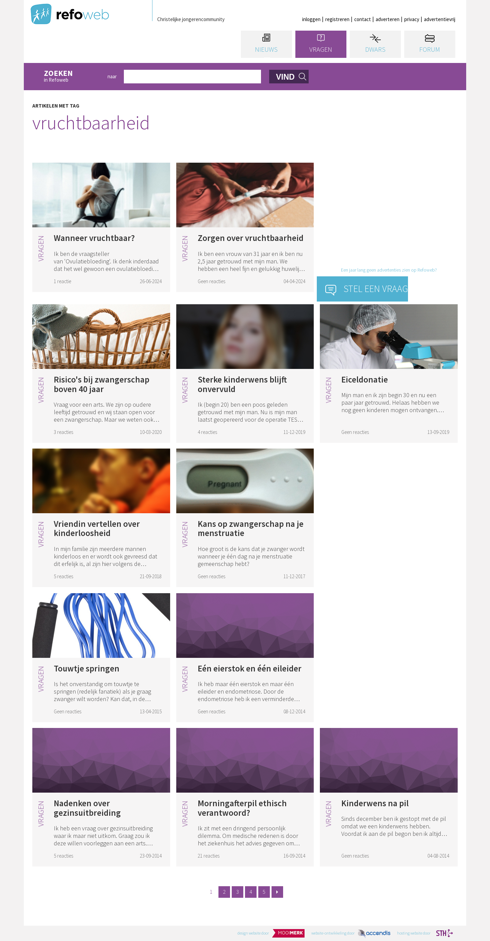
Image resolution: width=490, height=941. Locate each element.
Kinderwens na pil (375, 803)
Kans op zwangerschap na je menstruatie (251, 528)
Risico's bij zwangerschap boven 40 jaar (101, 384)
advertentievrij (439, 19)
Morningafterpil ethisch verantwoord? (242, 808)
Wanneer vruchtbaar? (94, 237)
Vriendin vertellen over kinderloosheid (97, 528)
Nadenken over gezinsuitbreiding (87, 808)
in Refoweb (72, 76)
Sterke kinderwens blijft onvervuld (242, 384)
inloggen (311, 19)
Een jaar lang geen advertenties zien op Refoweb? (389, 270)
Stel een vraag (376, 288)
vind (285, 76)
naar (112, 76)
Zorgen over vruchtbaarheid (251, 237)
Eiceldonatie (364, 379)
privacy (411, 19)
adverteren (387, 19)
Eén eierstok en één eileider (249, 668)
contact (362, 19)
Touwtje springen (86, 668)
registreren (337, 19)
